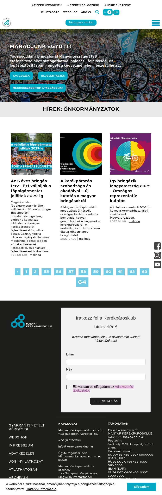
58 (83, 272)
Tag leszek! (21, 76)
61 (120, 272)
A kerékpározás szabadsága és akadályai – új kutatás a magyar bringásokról (78, 191)
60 (108, 272)
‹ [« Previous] (17, 272)
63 (144, 272)
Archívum (18, 478)
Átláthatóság (23, 469)
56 (58, 272)
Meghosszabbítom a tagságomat (38, 88)
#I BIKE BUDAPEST (118, 5)
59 (96, 272)
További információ (41, 489)
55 (46, 272)
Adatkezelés (22, 453)
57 (71, 272)
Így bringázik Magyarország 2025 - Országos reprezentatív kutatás (130, 191)
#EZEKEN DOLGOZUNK (83, 5)
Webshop (70, 12)
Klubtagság (50, 12)
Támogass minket (81, 22)
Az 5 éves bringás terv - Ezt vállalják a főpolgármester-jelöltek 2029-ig (31, 188)
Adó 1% (86, 12)
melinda (35, 254)
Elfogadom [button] (141, 486)
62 (132, 272)
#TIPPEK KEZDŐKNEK (47, 5)
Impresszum (21, 445)
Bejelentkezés (53, 76)
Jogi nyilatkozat (26, 461)
